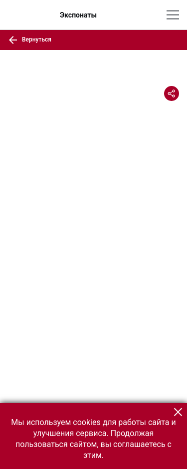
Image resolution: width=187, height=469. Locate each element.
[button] (178, 412)
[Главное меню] (173, 14)
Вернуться (29, 40)
